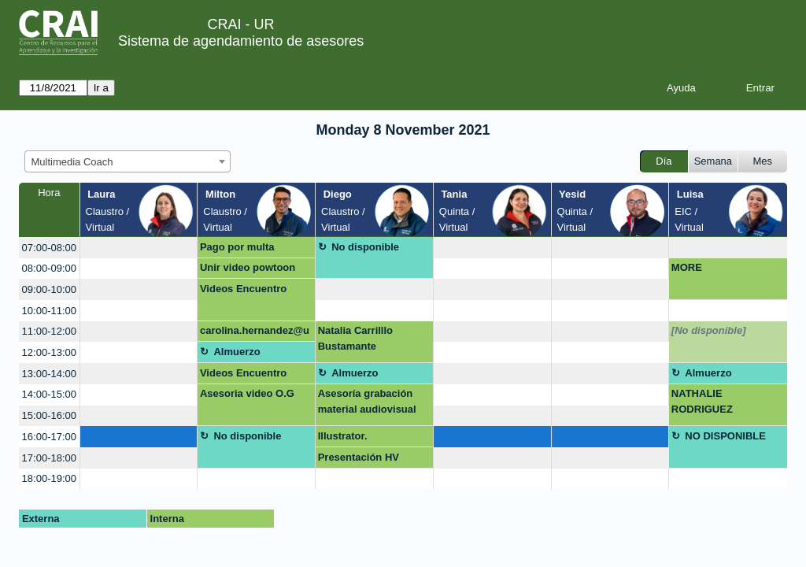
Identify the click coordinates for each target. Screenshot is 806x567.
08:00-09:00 (49, 268)
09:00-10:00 (49, 289)
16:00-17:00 (49, 437)
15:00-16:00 (49, 415)
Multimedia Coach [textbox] (72, 162)
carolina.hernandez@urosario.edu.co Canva (254, 333)
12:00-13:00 (49, 352)
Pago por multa (237, 247)
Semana (713, 161)
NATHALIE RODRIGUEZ (702, 401)
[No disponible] (708, 330)
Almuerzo (236, 352)
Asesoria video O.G (247, 393)
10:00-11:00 (49, 311)
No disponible (365, 247)
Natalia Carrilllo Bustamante (355, 338)
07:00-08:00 (49, 248)
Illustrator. (343, 436)
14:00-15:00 (49, 394)
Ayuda (681, 88)
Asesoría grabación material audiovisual (367, 401)
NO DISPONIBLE (725, 436)
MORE (686, 267)
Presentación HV (358, 457)
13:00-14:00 (49, 374)
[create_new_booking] (139, 247)
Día (663, 161)
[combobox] (127, 161)
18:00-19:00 (49, 478)
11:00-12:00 (49, 331)
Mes (763, 161)
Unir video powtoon (247, 267)
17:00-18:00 (49, 458)
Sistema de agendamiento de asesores (241, 41)
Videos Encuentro (243, 289)
